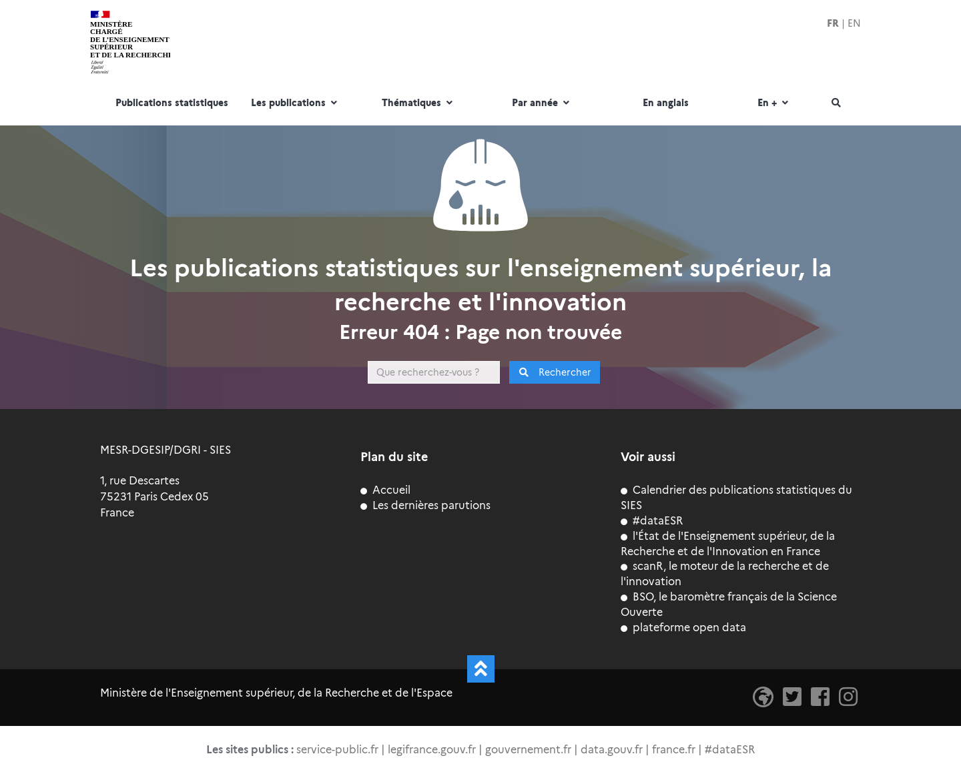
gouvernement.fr (528, 749)
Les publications (295, 103)
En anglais (666, 103)
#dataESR (652, 520)
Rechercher (555, 372)
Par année (542, 103)
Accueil (385, 490)
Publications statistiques (171, 103)
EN (854, 23)
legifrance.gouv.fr (432, 749)
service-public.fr (337, 749)
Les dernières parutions (425, 505)
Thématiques (419, 103)
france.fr (673, 749)
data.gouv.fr (612, 749)
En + (774, 103)
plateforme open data (683, 627)
